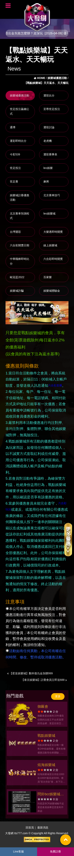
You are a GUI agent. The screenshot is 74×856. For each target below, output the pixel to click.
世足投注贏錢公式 (19, 111)
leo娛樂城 (49, 213)
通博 (12, 127)
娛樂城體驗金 (51, 290)
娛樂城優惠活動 (19, 95)
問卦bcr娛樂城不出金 (50, 794)
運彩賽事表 (50, 154)
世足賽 (14, 181)
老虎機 (47, 140)
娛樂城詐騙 (17, 290)
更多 (58, 696)
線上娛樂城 (50, 245)
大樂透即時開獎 (53, 231)
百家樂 (47, 277)
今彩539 (15, 154)
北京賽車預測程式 (19, 216)
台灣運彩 (15, 231)
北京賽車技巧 (51, 195)
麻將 (46, 181)
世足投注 (15, 168)
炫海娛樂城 (46, 765)
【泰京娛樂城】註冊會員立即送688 (44, 679)
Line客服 (18, 851)
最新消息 (42, 827)
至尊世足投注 (51, 109)
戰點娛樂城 (46, 736)
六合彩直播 (55, 385)
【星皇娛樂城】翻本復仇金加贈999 (30, 673)
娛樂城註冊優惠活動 (19, 198)
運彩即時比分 (18, 140)
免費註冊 (55, 851)
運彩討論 (48, 127)
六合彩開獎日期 (19, 245)
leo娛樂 (48, 168)
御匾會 (42, 706)
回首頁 (30, 827)
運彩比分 (48, 95)
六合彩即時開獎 (53, 258)
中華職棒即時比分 (19, 261)
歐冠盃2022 (17, 277)
